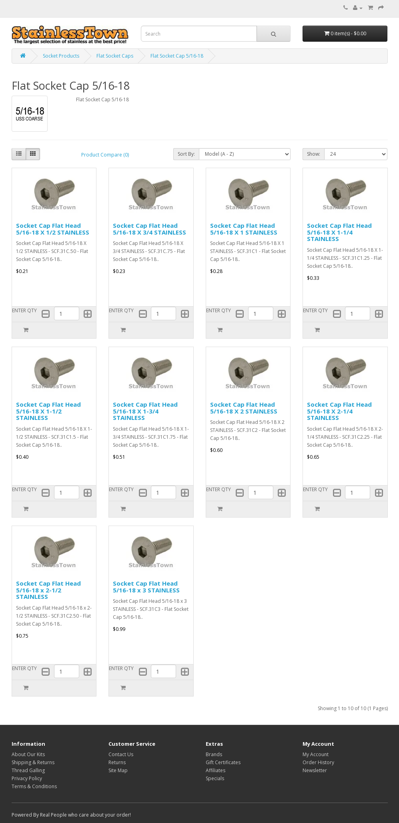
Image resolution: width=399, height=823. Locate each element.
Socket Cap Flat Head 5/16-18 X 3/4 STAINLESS (149, 228)
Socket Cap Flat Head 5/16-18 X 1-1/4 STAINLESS (339, 232)
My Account (316, 754)
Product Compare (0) (105, 154)
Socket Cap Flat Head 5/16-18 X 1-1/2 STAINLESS (48, 411)
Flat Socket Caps (114, 55)
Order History (318, 762)
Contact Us (120, 754)
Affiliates (215, 770)
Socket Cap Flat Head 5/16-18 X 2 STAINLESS (243, 407)
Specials (215, 778)
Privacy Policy (27, 778)
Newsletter (315, 770)
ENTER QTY (24, 310)
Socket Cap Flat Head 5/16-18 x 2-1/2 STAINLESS (48, 589)
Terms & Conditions (34, 786)
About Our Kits (28, 754)
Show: (313, 154)
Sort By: (186, 154)
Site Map (118, 770)
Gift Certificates (223, 762)
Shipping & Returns (33, 762)
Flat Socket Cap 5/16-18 (176, 55)
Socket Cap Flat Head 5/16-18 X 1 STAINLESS (243, 228)
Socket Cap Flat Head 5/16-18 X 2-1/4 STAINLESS (339, 411)
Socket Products (61, 55)
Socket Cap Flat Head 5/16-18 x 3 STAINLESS (146, 586)
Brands (214, 754)
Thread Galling (28, 770)
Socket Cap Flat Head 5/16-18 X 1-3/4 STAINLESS (145, 411)
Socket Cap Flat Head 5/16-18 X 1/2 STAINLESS (52, 228)
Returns (117, 762)
